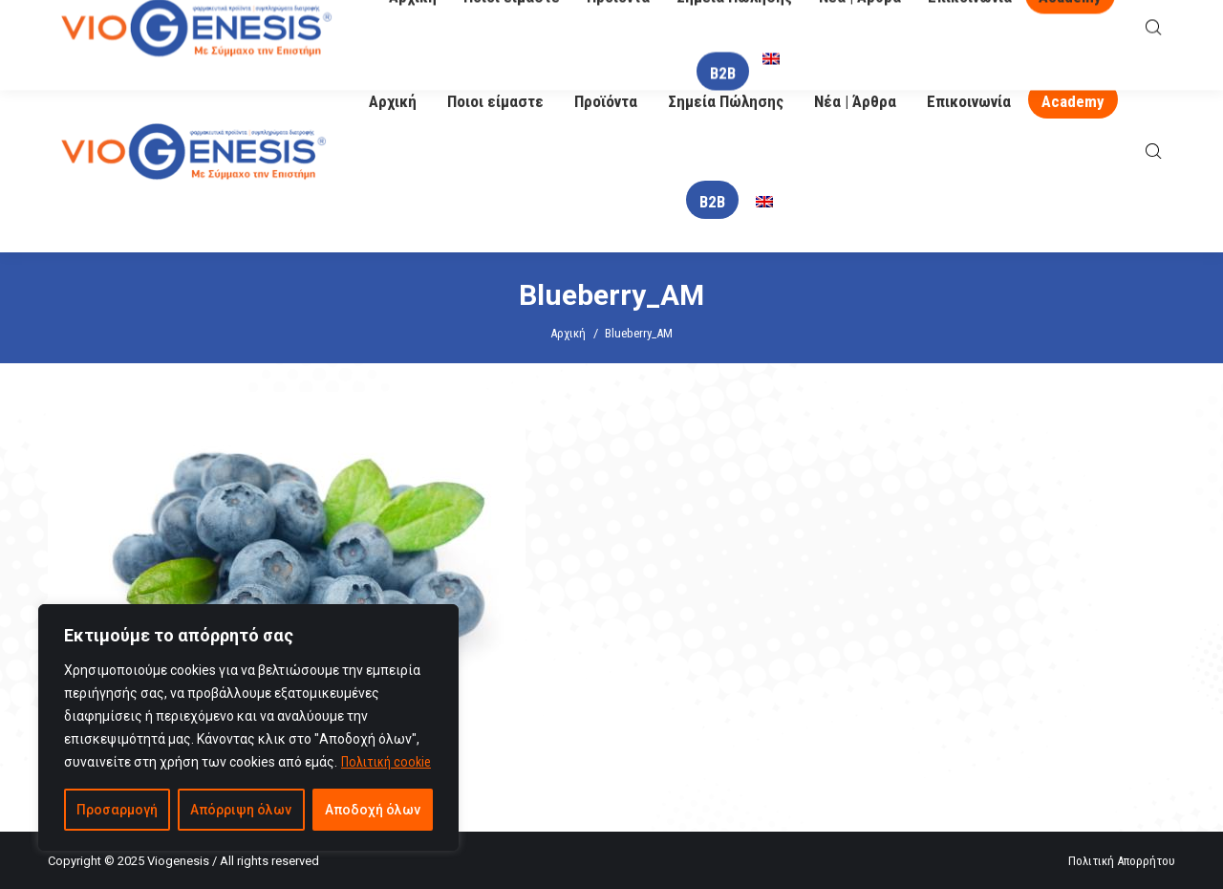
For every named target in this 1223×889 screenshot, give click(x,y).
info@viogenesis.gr (556, 26)
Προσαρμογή (117, 809)
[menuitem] (764, 202)
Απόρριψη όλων (240, 809)
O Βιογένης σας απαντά (784, 25)
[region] (248, 727)
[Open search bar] (1154, 151)
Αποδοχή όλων (372, 809)
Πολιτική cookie (386, 762)
